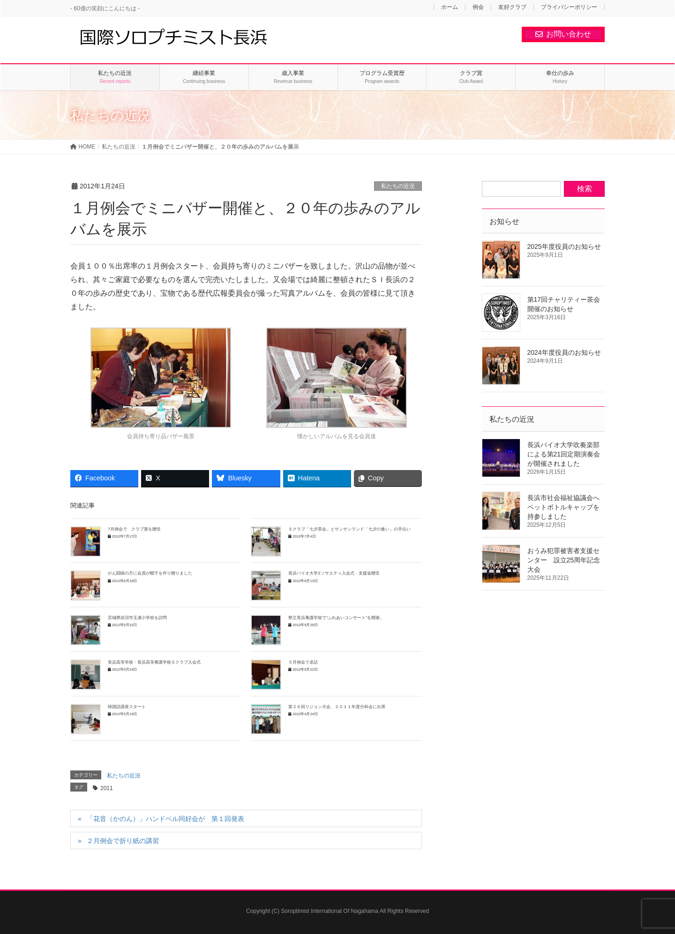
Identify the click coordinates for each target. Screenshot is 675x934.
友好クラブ (512, 7)
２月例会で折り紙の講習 (123, 840)
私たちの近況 (398, 186)
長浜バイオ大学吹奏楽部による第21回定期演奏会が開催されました (563, 454)
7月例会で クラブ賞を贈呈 (134, 529)
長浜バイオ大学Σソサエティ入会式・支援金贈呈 (333, 573)
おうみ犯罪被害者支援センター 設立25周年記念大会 (563, 560)
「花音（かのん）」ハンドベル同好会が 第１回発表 (165, 818)
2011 (106, 788)
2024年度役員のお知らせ (564, 352)
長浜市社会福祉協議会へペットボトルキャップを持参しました (563, 507)
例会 (478, 7)
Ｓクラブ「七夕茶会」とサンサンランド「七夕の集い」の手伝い (349, 529)
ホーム (449, 7)
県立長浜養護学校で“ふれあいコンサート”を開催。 (336, 617)
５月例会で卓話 (303, 662)
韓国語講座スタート (127, 706)
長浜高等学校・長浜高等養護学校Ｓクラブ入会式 (154, 662)
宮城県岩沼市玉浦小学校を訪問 (139, 617)
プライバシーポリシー (569, 7)
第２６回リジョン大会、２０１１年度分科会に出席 (336, 706)
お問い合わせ (563, 34)
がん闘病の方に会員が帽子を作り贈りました (152, 573)
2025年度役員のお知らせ (564, 246)
